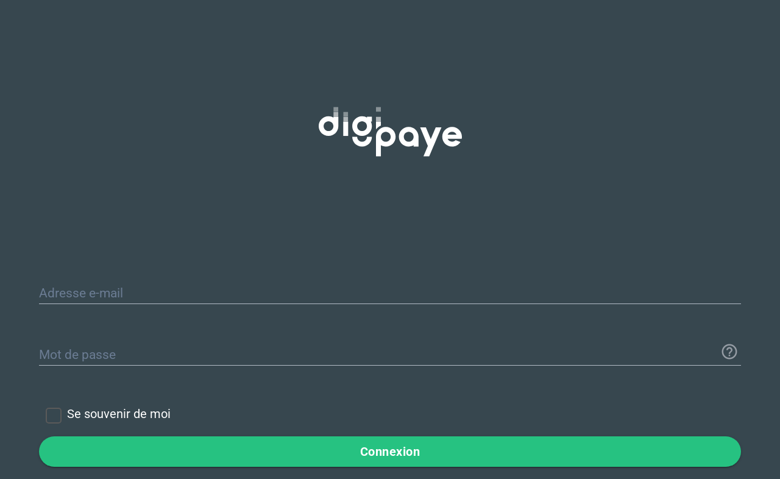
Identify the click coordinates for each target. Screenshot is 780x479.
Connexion (390, 451)
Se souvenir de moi (119, 413)
